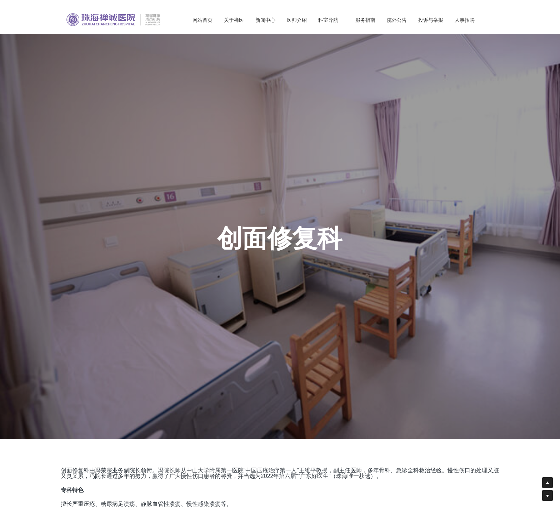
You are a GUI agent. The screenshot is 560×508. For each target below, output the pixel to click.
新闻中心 (265, 20)
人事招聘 (465, 20)
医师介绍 (297, 20)
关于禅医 (234, 20)
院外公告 (397, 20)
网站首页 (202, 20)
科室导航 (331, 20)
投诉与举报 (430, 20)
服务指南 (365, 20)
